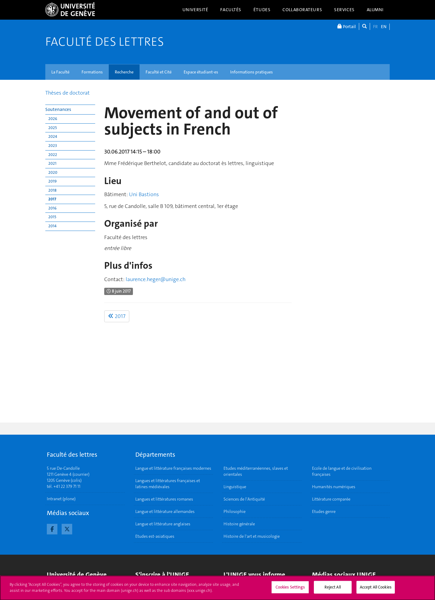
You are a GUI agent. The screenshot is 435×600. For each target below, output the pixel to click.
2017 (52, 199)
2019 (52, 181)
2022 (52, 154)
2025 (52, 127)
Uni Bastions (144, 194)
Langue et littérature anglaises (162, 524)
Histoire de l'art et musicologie (252, 536)
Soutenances (58, 109)
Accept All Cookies (376, 589)
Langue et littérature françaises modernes (173, 468)
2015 (52, 216)
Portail (346, 26)
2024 (52, 136)
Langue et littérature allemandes (165, 511)
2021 (52, 163)
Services (344, 10)
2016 (52, 208)
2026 (52, 118)
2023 (52, 145)
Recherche (124, 72)
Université (195, 10)
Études (261, 10)
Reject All (332, 589)
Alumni (375, 10)
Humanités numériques (333, 486)
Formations (92, 72)
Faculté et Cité (159, 72)
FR (375, 27)
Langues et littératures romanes (164, 499)
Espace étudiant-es (201, 72)
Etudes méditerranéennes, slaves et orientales (256, 471)
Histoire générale (239, 524)
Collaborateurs (302, 10)
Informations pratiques (251, 72)
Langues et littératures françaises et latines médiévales (167, 483)
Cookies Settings (290, 589)
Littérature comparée (331, 499)
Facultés (230, 10)
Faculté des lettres (104, 42)
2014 (52, 226)
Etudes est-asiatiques (154, 536)
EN (383, 27)
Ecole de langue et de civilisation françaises (342, 471)
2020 (52, 172)
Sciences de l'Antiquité (244, 499)
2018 (52, 190)
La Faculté (60, 72)
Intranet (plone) (61, 498)
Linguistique (235, 486)
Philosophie (235, 511)
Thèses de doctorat (67, 92)
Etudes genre (324, 511)
